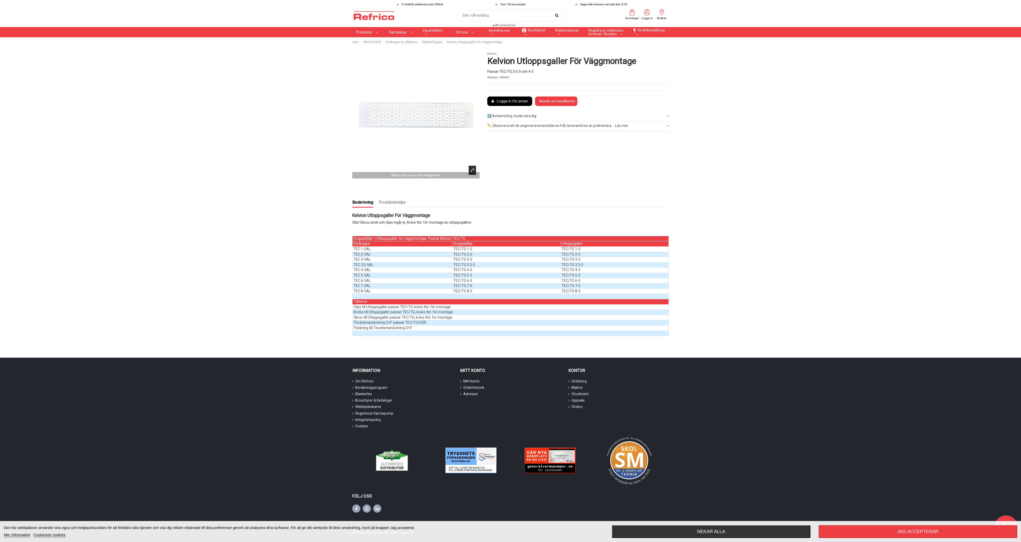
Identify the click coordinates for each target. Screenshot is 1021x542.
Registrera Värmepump (374, 413)
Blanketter (363, 394)
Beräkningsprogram (371, 388)
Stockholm (580, 394)
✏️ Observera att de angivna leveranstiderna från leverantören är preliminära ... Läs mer (578, 125)
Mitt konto (471, 381)
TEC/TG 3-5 (462, 259)
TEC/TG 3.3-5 (464, 265)
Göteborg (579, 381)
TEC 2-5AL (362, 254)
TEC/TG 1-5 (462, 249)
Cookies (361, 426)
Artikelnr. (493, 77)
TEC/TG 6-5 (462, 281)
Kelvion (492, 53)
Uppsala (578, 400)
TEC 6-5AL (362, 281)
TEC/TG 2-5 (462, 254)
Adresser (470, 394)
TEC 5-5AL (362, 275)
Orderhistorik (473, 388)
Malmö (577, 388)
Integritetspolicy (368, 420)
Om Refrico (364, 381)
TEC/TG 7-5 (462, 286)
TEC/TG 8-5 (462, 291)
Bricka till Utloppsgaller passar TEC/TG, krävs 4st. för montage (403, 312)
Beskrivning (362, 202)
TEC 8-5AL (362, 291)
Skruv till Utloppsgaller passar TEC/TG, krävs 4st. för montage (403, 317)
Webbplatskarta (368, 407)
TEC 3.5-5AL (363, 265)
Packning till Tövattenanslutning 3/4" (383, 328)
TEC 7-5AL (362, 286)
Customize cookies (49, 535)
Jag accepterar (918, 531)
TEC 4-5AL (362, 270)
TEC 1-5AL (362, 249)
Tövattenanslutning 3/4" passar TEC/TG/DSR (390, 322)
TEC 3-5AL (362, 259)
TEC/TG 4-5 (462, 270)
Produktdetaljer (392, 202)
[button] (400, 32)
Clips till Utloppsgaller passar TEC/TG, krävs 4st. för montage (402, 307)
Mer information (17, 535)
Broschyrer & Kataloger (373, 400)
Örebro (577, 407)
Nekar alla (711, 531)
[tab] (578, 116)
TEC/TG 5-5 (462, 275)
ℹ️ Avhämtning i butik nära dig (578, 116)
